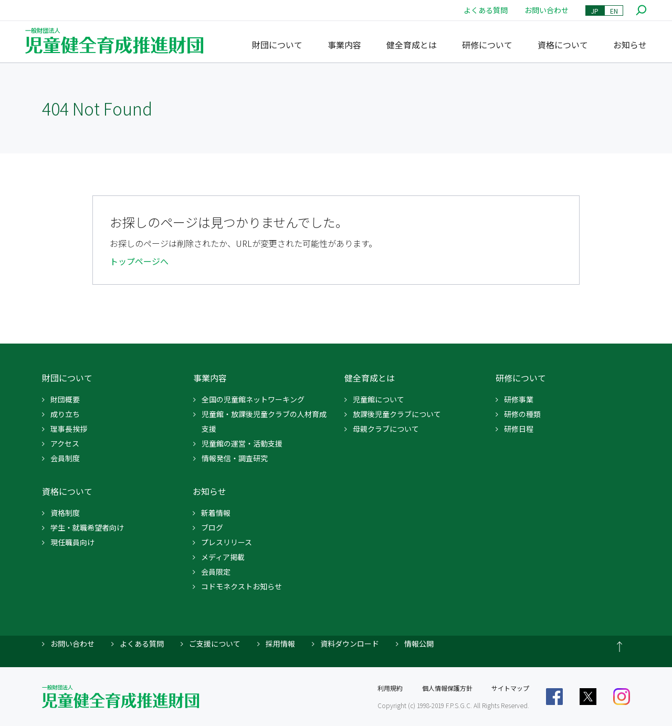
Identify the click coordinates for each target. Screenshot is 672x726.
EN (614, 10)
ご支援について (214, 643)
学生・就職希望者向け (87, 527)
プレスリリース (226, 542)
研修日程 (518, 428)
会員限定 (215, 571)
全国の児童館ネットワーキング (253, 399)
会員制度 (65, 458)
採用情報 (280, 643)
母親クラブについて (386, 428)
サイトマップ (510, 687)
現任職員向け (72, 542)
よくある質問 (486, 10)
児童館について (378, 399)
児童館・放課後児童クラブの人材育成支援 (264, 421)
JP (594, 10)
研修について (487, 44)
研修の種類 (522, 414)
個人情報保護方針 (447, 687)
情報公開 (419, 643)
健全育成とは (411, 44)
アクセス (64, 443)
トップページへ (139, 261)
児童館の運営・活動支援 (242, 443)
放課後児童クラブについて (397, 414)
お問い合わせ (546, 10)
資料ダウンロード (349, 643)
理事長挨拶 (68, 428)
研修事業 (518, 399)
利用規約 (390, 687)
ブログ (212, 527)
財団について (277, 44)
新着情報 (215, 512)
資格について (563, 44)
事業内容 (344, 44)
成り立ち (65, 414)
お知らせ (630, 44)
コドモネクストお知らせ (241, 586)
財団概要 (65, 399)
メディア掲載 (223, 557)
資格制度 (65, 512)
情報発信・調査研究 (235, 458)
